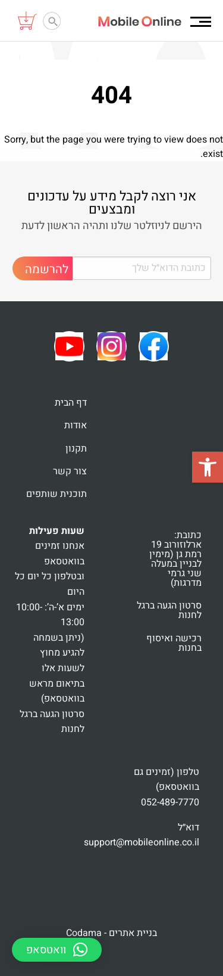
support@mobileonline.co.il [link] (141, 842)
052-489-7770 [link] (170, 802)
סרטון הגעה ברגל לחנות (169, 610)
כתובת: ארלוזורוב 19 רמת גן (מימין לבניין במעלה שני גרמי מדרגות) (175, 559)
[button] (207, 467)
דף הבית (71, 403)
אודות (75, 425)
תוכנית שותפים (56, 494)
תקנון (76, 448)
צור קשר (70, 471)
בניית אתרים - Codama (111, 933)
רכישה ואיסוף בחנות (174, 643)
